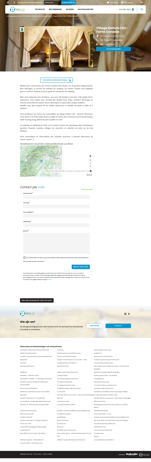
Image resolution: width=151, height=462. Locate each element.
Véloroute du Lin (99, 405)
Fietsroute (40, 9)
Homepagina (12, 16)
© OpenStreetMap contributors (79, 171)
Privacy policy (37, 458)
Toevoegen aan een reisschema (54, 80)
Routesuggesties (85, 9)
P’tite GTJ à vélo (25, 427)
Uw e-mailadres (28, 212)
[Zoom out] (90, 163)
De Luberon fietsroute (64, 385)
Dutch (141, 2)
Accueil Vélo (125, 9)
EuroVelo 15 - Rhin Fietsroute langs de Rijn (34, 408)
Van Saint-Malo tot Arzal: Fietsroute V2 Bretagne (111, 424)
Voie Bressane (99, 437)
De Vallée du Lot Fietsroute (66, 434)
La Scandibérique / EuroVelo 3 (104, 443)
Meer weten (94, 329)
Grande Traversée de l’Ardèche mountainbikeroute (111, 421)
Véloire (96, 440)
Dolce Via (60, 430)
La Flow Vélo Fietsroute (28, 414)
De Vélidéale (61, 421)
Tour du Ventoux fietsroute (103, 366)
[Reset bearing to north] (90, 166)
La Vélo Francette (26, 421)
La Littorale (61, 395)
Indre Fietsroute (62, 424)
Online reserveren (113, 49)
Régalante (23, 363)
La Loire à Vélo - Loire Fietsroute (31, 446)
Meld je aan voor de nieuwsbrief (30, 2)
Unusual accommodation (41, 16)
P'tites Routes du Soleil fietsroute (69, 357)
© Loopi (87, 171)
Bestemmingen (55, 9)
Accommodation (24, 16)
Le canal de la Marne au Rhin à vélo (106, 398)
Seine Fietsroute (63, 370)
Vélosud (60, 402)
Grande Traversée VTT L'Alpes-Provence (34, 424)
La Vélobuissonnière (64, 417)
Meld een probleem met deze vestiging (37, 304)
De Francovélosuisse (27, 370)
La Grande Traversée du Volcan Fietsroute (34, 353)
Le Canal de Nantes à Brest (66, 408)
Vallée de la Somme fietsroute (67, 376)
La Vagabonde (99, 382)
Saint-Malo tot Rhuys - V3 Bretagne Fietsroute (36, 382)
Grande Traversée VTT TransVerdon (32, 402)
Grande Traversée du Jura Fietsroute (106, 363)
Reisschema (114, 2)
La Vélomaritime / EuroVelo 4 (67, 366)
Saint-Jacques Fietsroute (102, 353)
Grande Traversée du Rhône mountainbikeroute (73, 414)
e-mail (49, 283)
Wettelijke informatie (26, 458)
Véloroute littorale (26, 417)
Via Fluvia (60, 353)
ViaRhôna (23, 376)
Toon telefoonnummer (113, 40)
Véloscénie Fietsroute (101, 385)
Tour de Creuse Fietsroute (103, 434)
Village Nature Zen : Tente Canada (65, 16)
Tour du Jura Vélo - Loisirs (102, 417)
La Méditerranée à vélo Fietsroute (69, 392)
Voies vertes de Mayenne (28, 392)
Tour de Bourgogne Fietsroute (67, 382)
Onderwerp (27, 221)
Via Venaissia (61, 427)
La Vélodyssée (25, 434)
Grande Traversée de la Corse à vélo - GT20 (72, 363)
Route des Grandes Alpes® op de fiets (107, 376)
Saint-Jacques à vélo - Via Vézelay (105, 379)
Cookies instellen (47, 458)
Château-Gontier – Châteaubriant (32, 443)
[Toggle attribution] (90, 171)
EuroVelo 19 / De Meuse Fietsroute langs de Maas (111, 395)
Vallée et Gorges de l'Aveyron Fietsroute (71, 443)
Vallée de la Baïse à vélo (28, 357)
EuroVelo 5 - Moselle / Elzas (29, 379)
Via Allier (23, 366)
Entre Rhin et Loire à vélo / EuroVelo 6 (33, 437)
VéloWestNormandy (101, 414)
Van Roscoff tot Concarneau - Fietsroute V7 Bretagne (112, 402)
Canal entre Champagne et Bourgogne (33, 430)
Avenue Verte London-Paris (103, 360)
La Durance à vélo (63, 405)
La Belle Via (98, 357)
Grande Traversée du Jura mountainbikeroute (36, 360)
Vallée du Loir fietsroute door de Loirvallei (34, 395)
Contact (118, 329)
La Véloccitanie (62, 379)
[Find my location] (90, 156)
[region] (56, 161)
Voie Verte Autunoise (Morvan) (104, 427)
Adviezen (70, 9)
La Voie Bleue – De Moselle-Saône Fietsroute (35, 405)
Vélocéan (23, 398)
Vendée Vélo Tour (100, 430)
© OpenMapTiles (68, 171)
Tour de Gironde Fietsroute (66, 360)
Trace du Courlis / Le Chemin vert (105, 389)
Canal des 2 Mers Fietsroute (103, 392)
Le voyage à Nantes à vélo (66, 389)
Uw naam (26, 203)
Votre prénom (27, 193)
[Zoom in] (90, 160)
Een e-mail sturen (107, 44)
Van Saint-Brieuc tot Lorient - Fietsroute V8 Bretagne (75, 398)
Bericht (25, 231)
